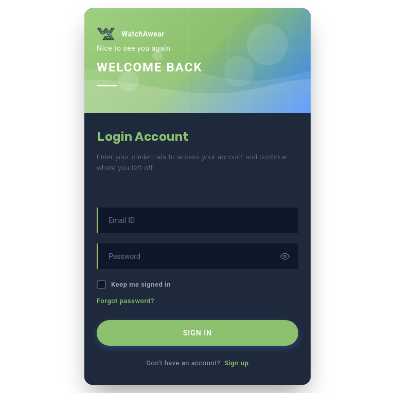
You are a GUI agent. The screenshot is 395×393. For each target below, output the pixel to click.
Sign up (236, 363)
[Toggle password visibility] (285, 256)
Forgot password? (125, 301)
